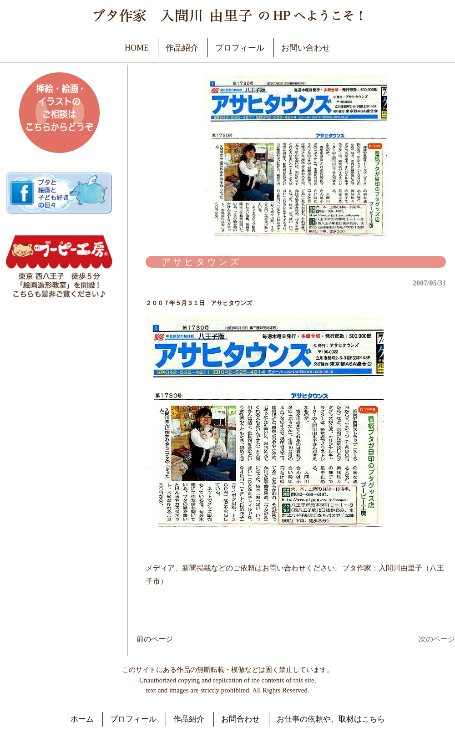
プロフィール (239, 47)
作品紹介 (182, 47)
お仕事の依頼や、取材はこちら (331, 719)
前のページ (154, 639)
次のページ (437, 639)
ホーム (82, 719)
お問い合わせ (305, 47)
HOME (137, 47)
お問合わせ (240, 719)
